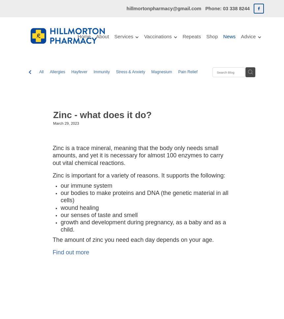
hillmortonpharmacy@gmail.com (164, 8)
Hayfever (79, 72)
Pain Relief (188, 72)
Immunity (102, 72)
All (41, 72)
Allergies (57, 72)
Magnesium (161, 72)
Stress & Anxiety (130, 72)
